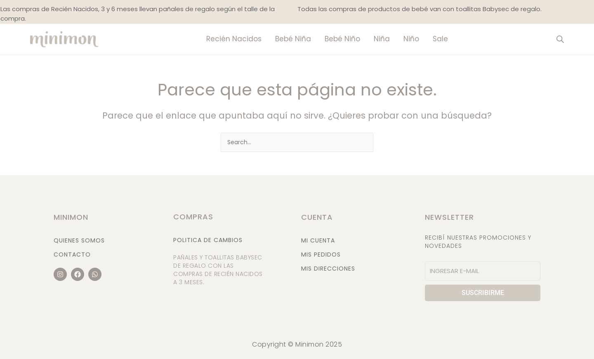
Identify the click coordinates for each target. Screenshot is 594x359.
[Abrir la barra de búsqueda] (560, 39)
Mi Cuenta (318, 240)
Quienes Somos (79, 240)
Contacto (72, 254)
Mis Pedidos (321, 254)
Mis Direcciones (328, 268)
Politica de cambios (208, 240)
